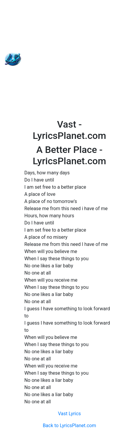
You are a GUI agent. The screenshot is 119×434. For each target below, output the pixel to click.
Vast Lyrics (69, 413)
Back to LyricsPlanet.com (69, 425)
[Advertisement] (59, 59)
